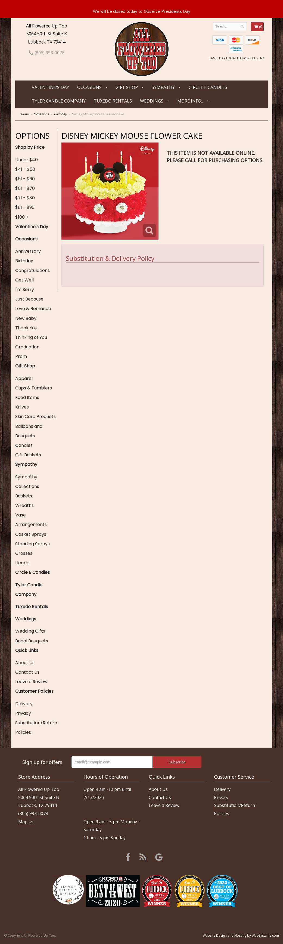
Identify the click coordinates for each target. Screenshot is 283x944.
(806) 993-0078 (46, 53)
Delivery (24, 704)
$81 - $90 (25, 207)
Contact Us (27, 672)
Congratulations (32, 270)
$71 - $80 (25, 198)
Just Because (29, 299)
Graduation (27, 347)
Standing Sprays (32, 544)
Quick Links (26, 650)
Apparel (24, 378)
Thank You (26, 328)
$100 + (22, 217)
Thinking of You (31, 337)
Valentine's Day (50, 87)
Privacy (23, 713)
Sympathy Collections (27, 482)
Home (24, 114)
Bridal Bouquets (31, 641)
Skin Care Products (35, 416)
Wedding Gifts (30, 631)
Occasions (89, 87)
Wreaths (24, 505)
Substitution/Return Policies (36, 727)
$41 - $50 (25, 169)
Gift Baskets (28, 455)
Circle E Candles (208, 87)
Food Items (27, 397)
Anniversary (28, 251)
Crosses (23, 553)
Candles (24, 445)
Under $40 (26, 160)
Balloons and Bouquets (28, 431)
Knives (22, 407)
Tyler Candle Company (59, 101)
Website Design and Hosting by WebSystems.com (241, 935)
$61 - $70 (25, 188)
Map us (25, 822)
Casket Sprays (30, 534)
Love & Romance (33, 308)
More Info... (190, 101)
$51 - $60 (25, 179)
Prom (21, 356)
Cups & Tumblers (33, 388)
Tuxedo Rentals (113, 101)
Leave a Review (31, 682)
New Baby (25, 318)
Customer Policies (34, 691)
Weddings (151, 101)
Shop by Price (30, 147)
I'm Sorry (24, 289)
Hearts (22, 563)
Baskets (23, 496)
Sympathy (163, 87)
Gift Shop (127, 87)
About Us (25, 663)
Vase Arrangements (31, 520)
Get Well (24, 280)
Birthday (60, 114)
